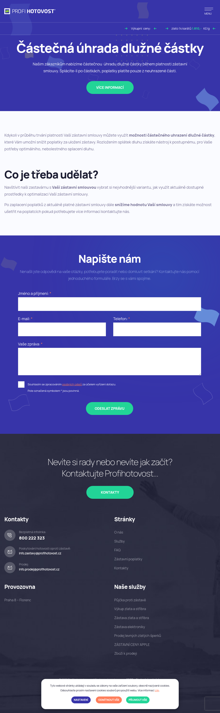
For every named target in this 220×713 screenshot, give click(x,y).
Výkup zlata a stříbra (130, 608)
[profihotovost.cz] (29, 11)
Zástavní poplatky (128, 559)
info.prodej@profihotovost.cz (39, 569)
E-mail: (24, 318)
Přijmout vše (138, 700)
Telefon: (120, 318)
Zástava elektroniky (129, 626)
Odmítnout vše (108, 700)
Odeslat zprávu (110, 408)
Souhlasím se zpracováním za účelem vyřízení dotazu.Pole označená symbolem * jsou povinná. (72, 387)
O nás (118, 532)
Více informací (110, 87)
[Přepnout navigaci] (209, 11)
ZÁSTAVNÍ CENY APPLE (132, 644)
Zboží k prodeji (125, 653)
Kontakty (110, 492)
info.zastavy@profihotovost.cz (40, 553)
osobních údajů (72, 384)
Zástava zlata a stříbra (131, 617)
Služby (119, 541)
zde (157, 690)
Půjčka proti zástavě (130, 600)
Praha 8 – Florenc (17, 600)
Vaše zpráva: (29, 344)
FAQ (117, 550)
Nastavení (81, 700)
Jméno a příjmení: (33, 293)
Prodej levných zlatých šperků (137, 635)
